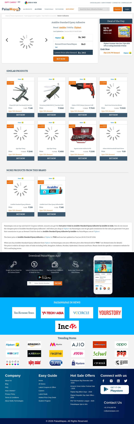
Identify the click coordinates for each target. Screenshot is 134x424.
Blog (6, 384)
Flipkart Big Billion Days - (81, 392)
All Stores (42, 384)
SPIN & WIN (30, 3)
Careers (41, 391)
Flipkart (77, 27)
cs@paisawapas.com (111, 411)
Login (127, 9)
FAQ (6, 387)
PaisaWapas (60, 421)
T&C (56, 47)
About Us (8, 380)
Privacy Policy (10, 394)
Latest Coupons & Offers (47, 387)
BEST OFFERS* (70, 9)
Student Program (45, 401)
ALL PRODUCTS (27, 9)
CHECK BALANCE (95, 2)
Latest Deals (43, 394)
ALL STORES (38, 9)
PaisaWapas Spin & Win (79, 404)
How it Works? (10, 391)
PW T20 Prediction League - (82, 401)
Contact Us (113, 402)
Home (41, 380)
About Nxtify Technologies (14, 401)
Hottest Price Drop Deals (47, 397)
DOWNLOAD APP (127, 2)
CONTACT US (116, 2)
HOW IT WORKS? (107, 2)
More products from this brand (26, 170)
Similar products (17, 71)
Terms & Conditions (12, 397)
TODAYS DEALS (49, 9)
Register (118, 9)
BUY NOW (61, 59)
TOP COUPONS (59, 9)
